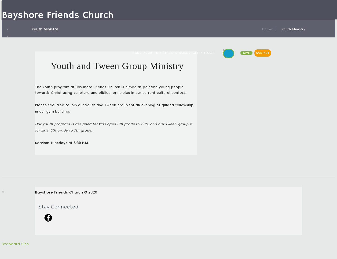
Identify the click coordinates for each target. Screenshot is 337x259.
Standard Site (15, 243)
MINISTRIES (164, 53)
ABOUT (148, 53)
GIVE (246, 53)
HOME (137, 53)
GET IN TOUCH (204, 53)
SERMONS (183, 53)
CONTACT (262, 53)
